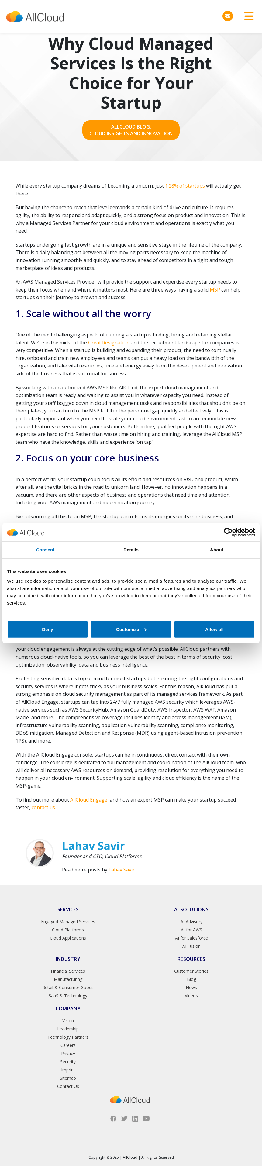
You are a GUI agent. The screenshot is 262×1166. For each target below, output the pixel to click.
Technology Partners (67, 1037)
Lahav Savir (122, 869)
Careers (68, 1045)
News (191, 987)
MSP (215, 289)
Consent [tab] (45, 549)
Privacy (68, 1053)
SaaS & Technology (68, 996)
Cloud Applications (68, 938)
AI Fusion (191, 946)
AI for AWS (191, 930)
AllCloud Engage (88, 799)
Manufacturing (68, 979)
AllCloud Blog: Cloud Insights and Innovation (131, 130)
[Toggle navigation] (247, 16)
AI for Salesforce (191, 938)
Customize (131, 629)
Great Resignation (108, 342)
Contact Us (68, 1086)
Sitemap (68, 1078)
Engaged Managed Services (68, 921)
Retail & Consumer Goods (68, 987)
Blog (191, 979)
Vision (68, 1020)
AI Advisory (191, 921)
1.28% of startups (185, 185)
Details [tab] (131, 549)
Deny (47, 629)
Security (68, 1061)
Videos (191, 996)
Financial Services (68, 971)
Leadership (68, 1029)
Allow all (214, 629)
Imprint (68, 1070)
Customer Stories (191, 971)
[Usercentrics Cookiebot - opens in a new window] (228, 532)
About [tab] (216, 549)
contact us (43, 807)
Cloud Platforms (68, 930)
